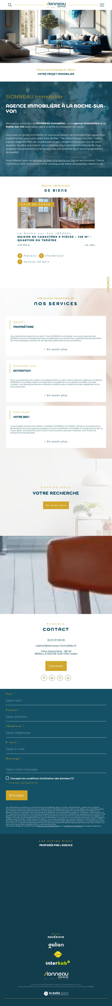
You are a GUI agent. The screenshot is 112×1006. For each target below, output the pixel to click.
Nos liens (68, 986)
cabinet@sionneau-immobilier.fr (56, 653)
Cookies (90, 986)
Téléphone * (15, 726)
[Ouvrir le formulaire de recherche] (10, 5)
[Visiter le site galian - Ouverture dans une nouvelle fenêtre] (56, 945)
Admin (61, 986)
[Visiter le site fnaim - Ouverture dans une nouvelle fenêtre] (58, 954)
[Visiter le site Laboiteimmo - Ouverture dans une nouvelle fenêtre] (56, 997)
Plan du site (37, 986)
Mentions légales (50, 986)
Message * (14, 759)
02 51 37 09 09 (56, 647)
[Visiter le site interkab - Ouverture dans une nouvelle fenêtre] (58, 963)
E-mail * (12, 742)
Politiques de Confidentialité (48, 826)
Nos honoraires (24, 986)
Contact (108, 284)
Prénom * (13, 710)
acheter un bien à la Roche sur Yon (54, 160)
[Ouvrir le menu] (102, 5)
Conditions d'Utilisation (73, 826)
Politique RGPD (80, 986)
